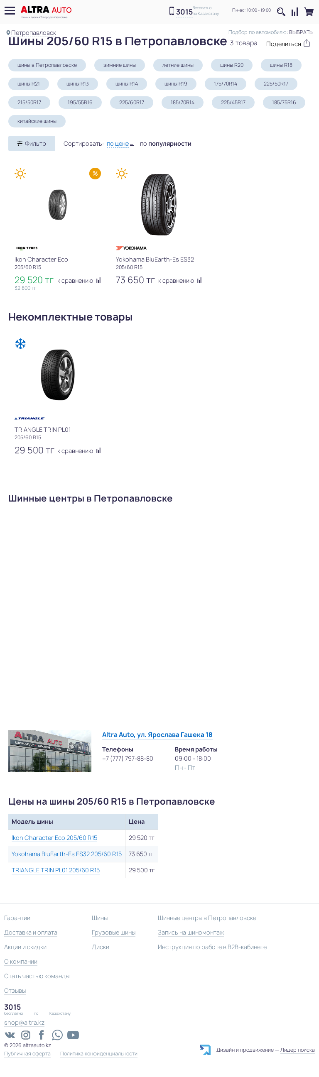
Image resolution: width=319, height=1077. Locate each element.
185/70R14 (182, 102)
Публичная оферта (27, 1053)
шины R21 (28, 83)
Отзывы (15, 990)
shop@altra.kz (24, 1022)
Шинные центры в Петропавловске (207, 918)
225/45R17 (233, 102)
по (165, 143)
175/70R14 (225, 83)
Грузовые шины (113, 932)
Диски (100, 947)
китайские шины (36, 121)
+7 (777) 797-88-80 (127, 758)
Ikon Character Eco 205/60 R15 (54, 838)
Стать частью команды (36, 976)
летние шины (178, 65)
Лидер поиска (297, 1049)
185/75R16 (284, 102)
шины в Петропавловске (47, 65)
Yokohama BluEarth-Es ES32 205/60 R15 (67, 854)
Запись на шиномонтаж (191, 932)
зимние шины (119, 65)
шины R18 (281, 65)
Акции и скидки (25, 947)
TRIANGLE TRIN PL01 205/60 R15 (56, 870)
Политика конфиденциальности (98, 1053)
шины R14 (126, 83)
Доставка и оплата (30, 932)
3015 (184, 12)
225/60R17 (131, 102)
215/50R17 (29, 102)
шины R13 (77, 83)
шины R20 (231, 65)
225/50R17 (276, 83)
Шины (100, 918)
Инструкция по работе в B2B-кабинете (212, 947)
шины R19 (175, 83)
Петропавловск (33, 33)
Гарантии (17, 918)
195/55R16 (80, 102)
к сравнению (79, 280)
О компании (20, 961)
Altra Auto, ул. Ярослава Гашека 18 (157, 734)
